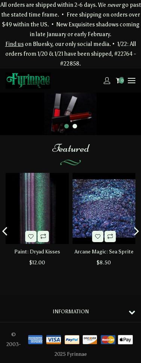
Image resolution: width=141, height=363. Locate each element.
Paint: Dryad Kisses (37, 252)
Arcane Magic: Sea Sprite (103, 252)
